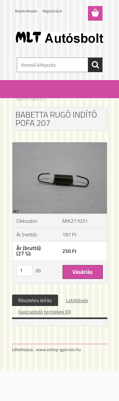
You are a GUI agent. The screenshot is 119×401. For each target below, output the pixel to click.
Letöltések (77, 300)
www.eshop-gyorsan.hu (58, 349)
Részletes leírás (35, 300)
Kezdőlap (24, 95)
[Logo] (59, 37)
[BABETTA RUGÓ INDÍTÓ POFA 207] (59, 145)
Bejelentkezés (26, 11)
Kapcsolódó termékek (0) (44, 312)
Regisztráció (52, 11)
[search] (95, 65)
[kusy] (24, 270)
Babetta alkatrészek (53, 95)
